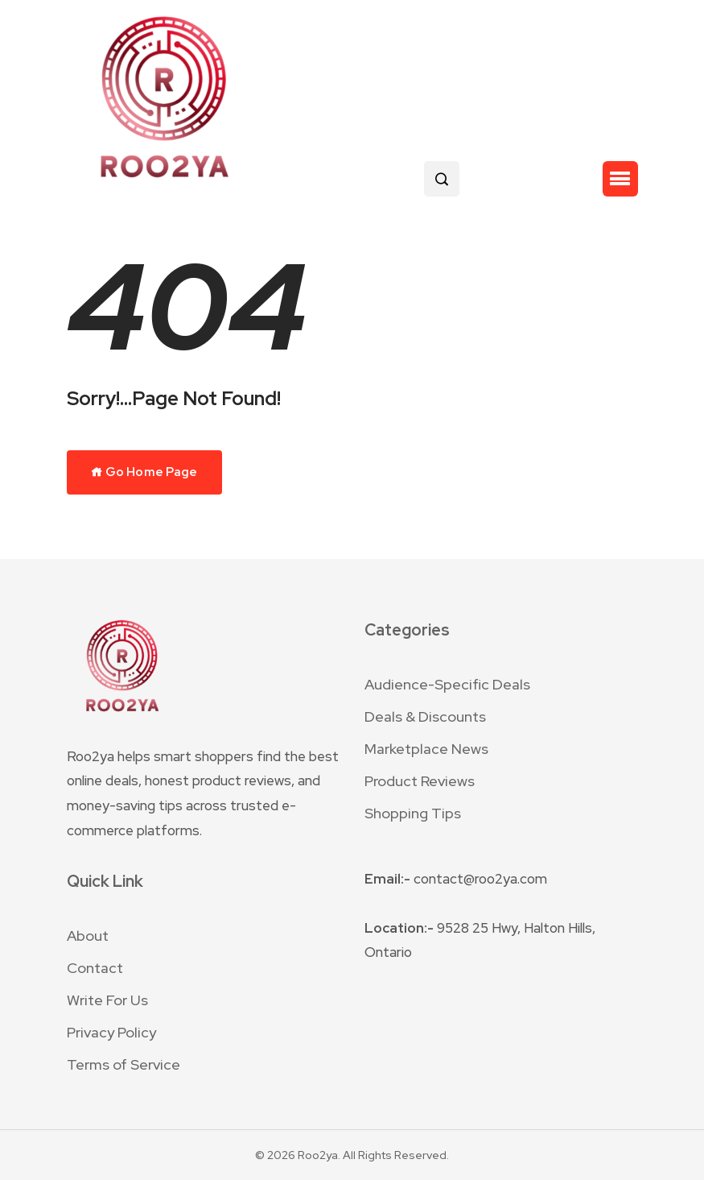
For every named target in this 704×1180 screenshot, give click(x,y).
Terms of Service (123, 1064)
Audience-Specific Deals (447, 684)
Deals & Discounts (425, 716)
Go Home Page (144, 472)
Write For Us (107, 1000)
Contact (95, 967)
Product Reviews (419, 781)
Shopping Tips (412, 813)
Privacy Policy (111, 1032)
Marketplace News (426, 748)
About (88, 935)
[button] (620, 179)
